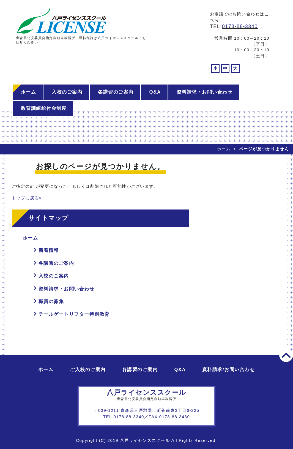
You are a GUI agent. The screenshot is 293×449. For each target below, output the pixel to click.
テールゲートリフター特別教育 (74, 314)
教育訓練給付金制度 (44, 108)
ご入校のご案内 (88, 369)
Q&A (155, 92)
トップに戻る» (27, 197)
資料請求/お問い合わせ (228, 369)
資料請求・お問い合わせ (205, 92)
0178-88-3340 (240, 26)
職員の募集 (51, 301)
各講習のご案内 (116, 92)
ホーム (28, 92)
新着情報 (49, 250)
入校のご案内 (67, 92)
